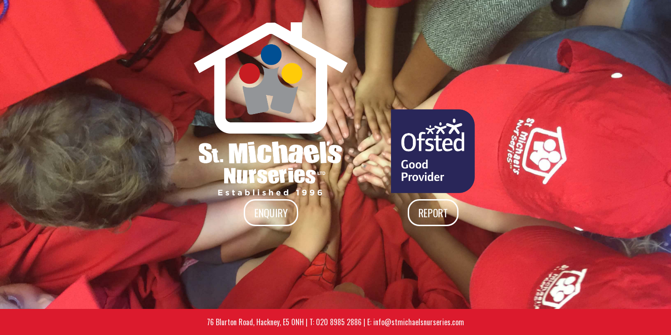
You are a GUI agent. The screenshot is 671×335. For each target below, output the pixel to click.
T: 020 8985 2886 (335, 322)
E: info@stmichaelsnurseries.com (415, 322)
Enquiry (271, 212)
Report (433, 212)
